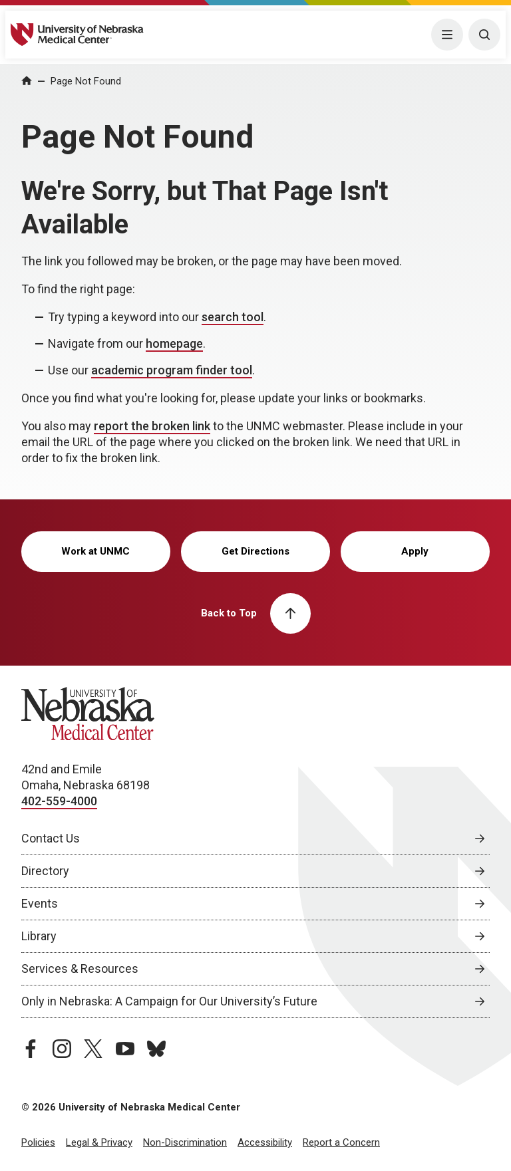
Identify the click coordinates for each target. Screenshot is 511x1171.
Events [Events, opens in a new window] (39, 903)
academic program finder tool (171, 370)
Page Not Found (86, 81)
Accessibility (265, 1142)
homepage (174, 343)
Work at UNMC (95, 551)
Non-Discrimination (185, 1142)
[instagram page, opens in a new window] (62, 1048)
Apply (414, 551)
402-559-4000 (59, 801)
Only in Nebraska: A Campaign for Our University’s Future (169, 1001)
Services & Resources (79, 969)
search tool (232, 317)
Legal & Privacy (99, 1142)
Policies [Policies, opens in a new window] (38, 1142)
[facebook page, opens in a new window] (30, 1048)
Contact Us (50, 838)
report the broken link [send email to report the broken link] (152, 426)
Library (39, 936)
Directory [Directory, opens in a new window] (45, 871)
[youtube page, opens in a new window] (125, 1048)
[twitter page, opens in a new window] (93, 1048)
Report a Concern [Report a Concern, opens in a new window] (341, 1142)
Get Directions (255, 551)
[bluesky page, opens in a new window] (156, 1048)
